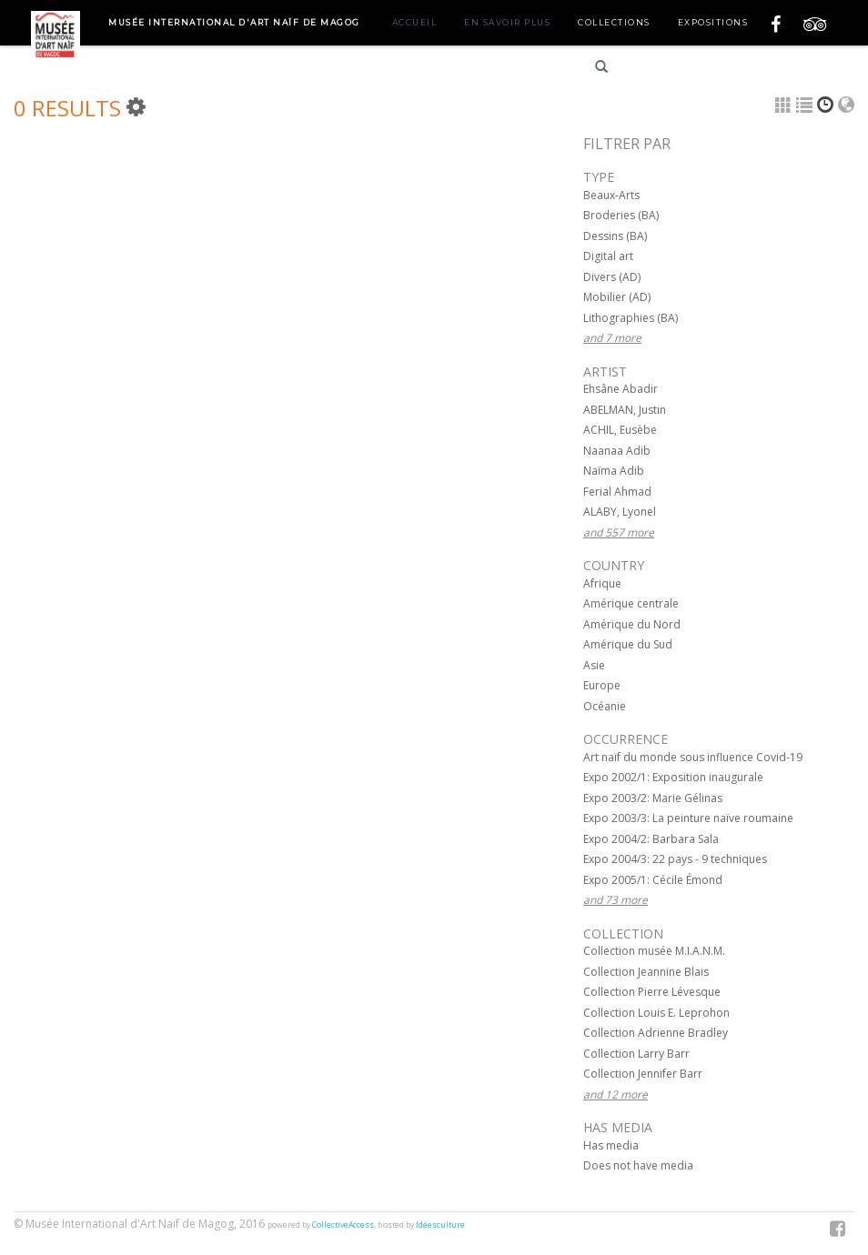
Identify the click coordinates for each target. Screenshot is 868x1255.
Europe (602, 685)
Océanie (604, 706)
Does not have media (638, 1165)
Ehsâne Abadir (620, 389)
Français (661, 69)
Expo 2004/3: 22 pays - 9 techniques (675, 859)
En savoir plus (507, 22)
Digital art (608, 256)
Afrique (602, 583)
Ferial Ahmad (617, 491)
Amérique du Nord (632, 624)
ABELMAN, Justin (624, 409)
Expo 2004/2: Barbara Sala (651, 839)
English (725, 69)
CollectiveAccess (343, 1225)
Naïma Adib (613, 470)
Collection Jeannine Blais (646, 971)
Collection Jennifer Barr (642, 1073)
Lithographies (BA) (630, 318)
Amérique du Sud (627, 644)
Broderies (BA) (621, 215)
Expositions (713, 22)
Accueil (415, 22)
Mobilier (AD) (617, 297)
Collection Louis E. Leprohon (656, 1012)
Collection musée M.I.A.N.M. (654, 951)
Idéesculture (440, 1225)
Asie (594, 665)
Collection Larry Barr (636, 1053)
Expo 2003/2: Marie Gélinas (652, 798)
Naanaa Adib (617, 450)
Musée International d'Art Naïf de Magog (234, 22)
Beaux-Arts (611, 195)
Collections (614, 22)
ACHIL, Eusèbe (620, 429)
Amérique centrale (631, 603)
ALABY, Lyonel (619, 511)
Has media (611, 1145)
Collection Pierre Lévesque (652, 991)
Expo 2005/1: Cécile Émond (652, 880)
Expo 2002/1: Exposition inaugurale (673, 777)
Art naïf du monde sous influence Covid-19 (692, 757)
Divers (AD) (612, 277)
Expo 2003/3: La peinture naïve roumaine (688, 818)
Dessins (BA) (615, 236)
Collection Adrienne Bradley (655, 1032)
